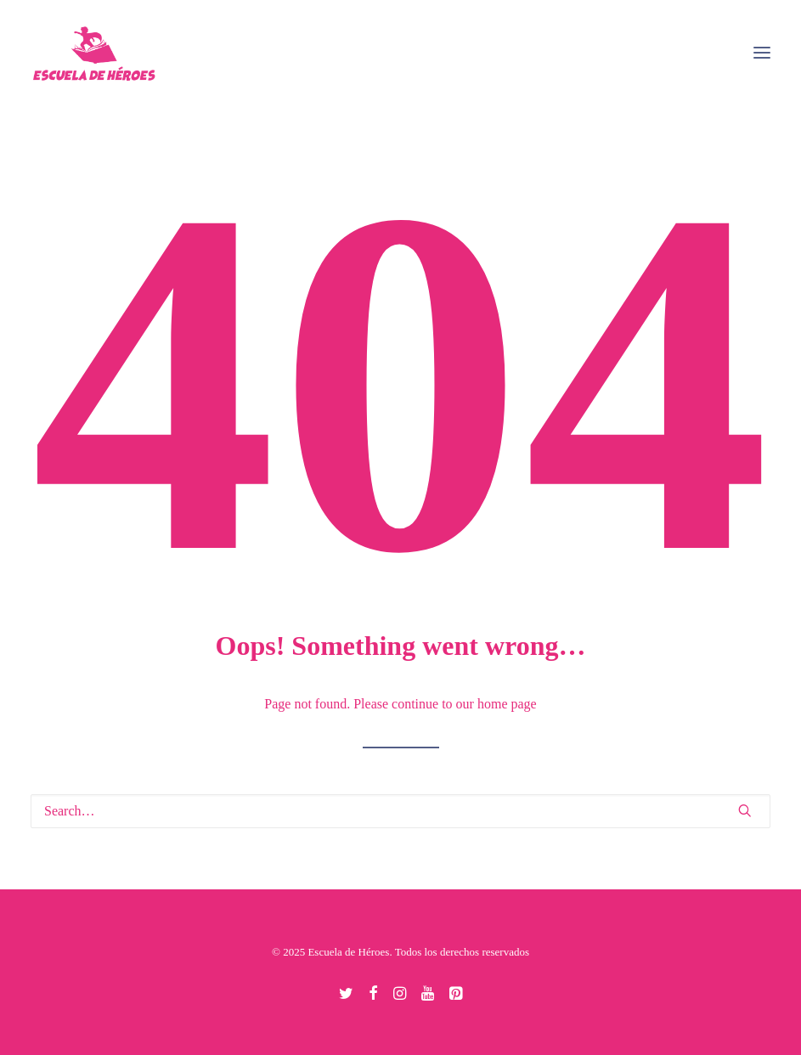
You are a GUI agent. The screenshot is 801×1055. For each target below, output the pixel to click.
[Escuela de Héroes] (95, 52)
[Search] (400, 811)
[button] (762, 52)
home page (507, 704)
